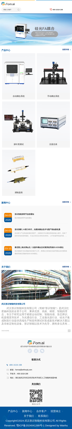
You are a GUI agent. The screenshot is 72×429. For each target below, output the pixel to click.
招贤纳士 (56, 411)
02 (25, 42)
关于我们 (29, 416)
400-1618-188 (58, 10)
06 (43, 42)
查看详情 (65, 49)
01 (15, 42)
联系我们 (43, 416)
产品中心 (13, 411)
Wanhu (64, 425)
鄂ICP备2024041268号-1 (30, 425)
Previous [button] (11, 42)
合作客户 (41, 411)
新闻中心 (27, 411)
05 (38, 42)
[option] (36, 29)
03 (29, 42)
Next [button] (60, 42)
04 (34, 42)
